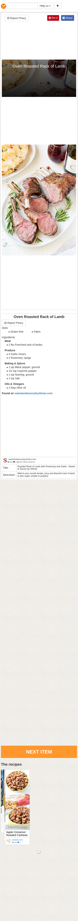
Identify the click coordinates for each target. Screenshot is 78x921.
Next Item (39, 752)
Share (68, 17)
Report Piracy (16, 18)
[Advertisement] (39, 41)
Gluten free (16, 331)
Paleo (37, 331)
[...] (22, 6)
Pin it (53, 17)
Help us (45, 5)
